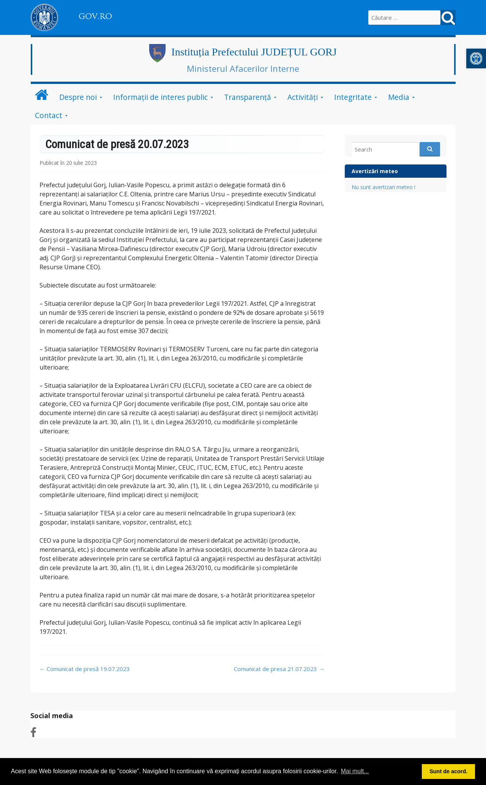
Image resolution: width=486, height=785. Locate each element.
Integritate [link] (353, 97)
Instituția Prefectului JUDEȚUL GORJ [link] (253, 52)
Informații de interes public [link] (160, 97)
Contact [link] (48, 115)
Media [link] (398, 97)
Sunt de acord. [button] (448, 771)
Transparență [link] (247, 97)
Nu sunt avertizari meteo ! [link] (383, 187)
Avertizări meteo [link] (375, 171)
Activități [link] (302, 97)
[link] (476, 58)
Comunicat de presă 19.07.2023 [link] (84, 669)
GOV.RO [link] (95, 16)
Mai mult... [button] (355, 771)
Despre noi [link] (78, 97)
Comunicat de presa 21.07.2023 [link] (279, 669)
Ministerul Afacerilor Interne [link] (243, 68)
